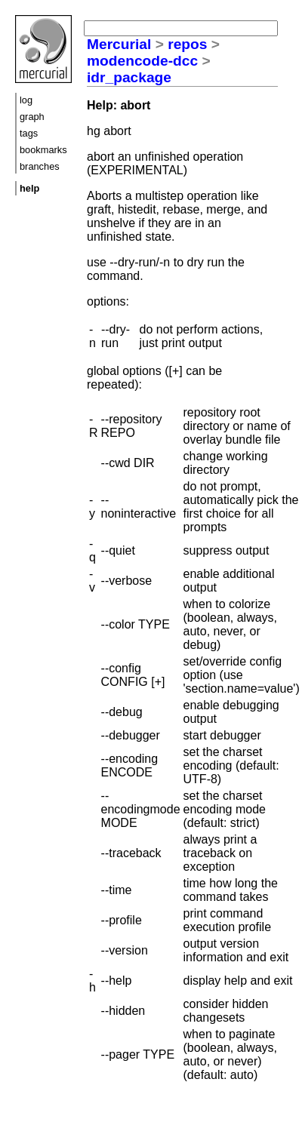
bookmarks (43, 149)
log (26, 100)
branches (40, 166)
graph (32, 116)
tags (29, 133)
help (29, 188)
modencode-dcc (142, 61)
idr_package (129, 77)
